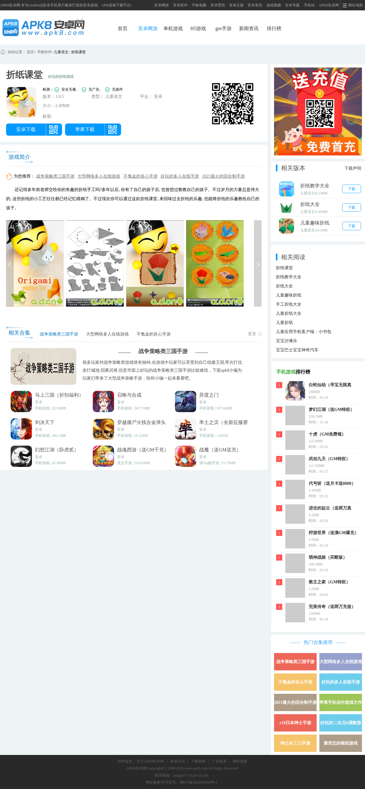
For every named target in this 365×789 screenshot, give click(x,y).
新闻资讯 (249, 28)
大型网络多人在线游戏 (99, 176)
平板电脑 (199, 5)
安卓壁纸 (217, 5)
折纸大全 (284, 286)
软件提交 (125, 761)
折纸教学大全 (288, 277)
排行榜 (274, 28)
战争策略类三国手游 (55, 176)
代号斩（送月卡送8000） (332, 483)
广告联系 (219, 761)
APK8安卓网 (329, 5)
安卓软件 (180, 5)
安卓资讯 (255, 5)
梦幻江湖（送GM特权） (331, 409)
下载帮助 (198, 761)
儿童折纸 (284, 322)
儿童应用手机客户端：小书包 (303, 331)
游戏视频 (273, 5)
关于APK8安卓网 (150, 761)
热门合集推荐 (318, 642)
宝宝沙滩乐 (286, 341)
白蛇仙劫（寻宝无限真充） (330, 386)
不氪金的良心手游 (140, 176)
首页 (122, 28)
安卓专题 (292, 5)
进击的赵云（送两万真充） (330, 509)
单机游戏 (173, 28)
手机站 (309, 5)
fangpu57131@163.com (190, 775)
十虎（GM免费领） (327, 434)
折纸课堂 (78, 52)
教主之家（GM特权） (329, 582)
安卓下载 (26, 129)
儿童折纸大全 (288, 313)
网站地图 (240, 761)
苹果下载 (85, 129)
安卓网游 (161, 5)
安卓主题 (236, 5)
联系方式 (177, 761)
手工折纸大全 (288, 304)
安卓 (38, 402)
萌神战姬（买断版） (328, 557)
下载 (351, 189)
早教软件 (44, 52)
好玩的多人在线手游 (180, 176)
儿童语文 (61, 52)
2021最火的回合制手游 (223, 176)
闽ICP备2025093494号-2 (199, 782)
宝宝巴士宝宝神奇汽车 (297, 350)
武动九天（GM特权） (329, 459)
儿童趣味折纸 (288, 295)
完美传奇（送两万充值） (332, 606)
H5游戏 (198, 28)
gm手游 (223, 28)
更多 (255, 334)
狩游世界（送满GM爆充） (334, 532)
